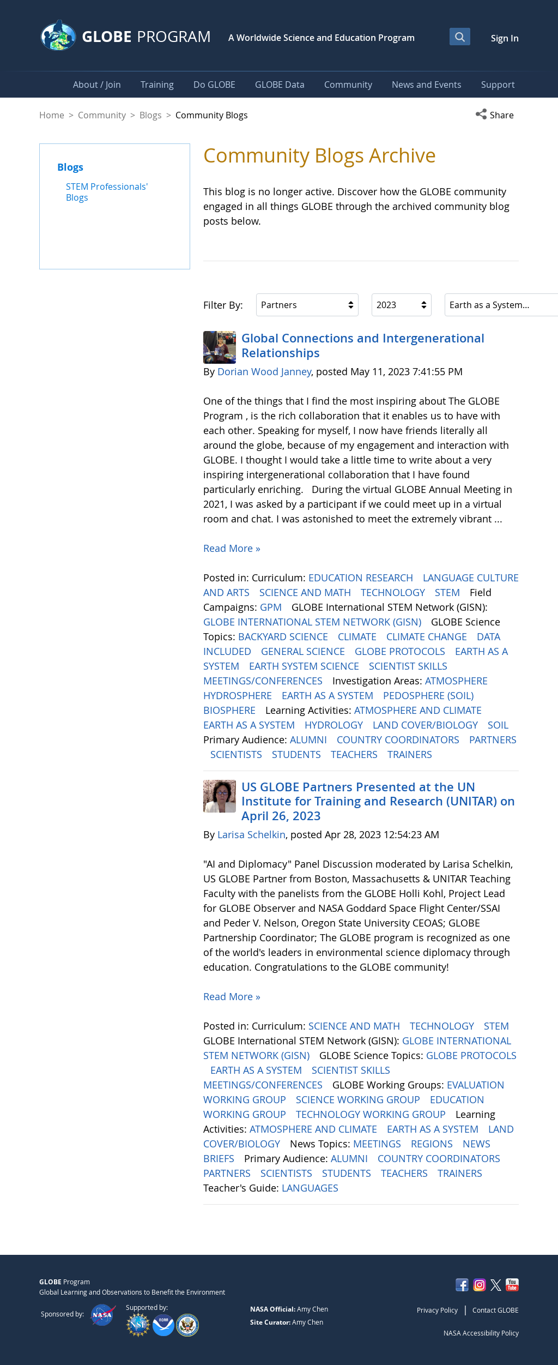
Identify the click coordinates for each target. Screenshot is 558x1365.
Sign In (505, 38)
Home (51, 115)
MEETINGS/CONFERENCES (264, 680)
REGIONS (433, 1143)
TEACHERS (355, 754)
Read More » (231, 548)
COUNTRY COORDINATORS (399, 739)
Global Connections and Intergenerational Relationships (362, 345)
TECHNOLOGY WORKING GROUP (372, 1114)
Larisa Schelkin (251, 834)
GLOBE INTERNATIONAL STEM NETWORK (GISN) (313, 621)
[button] (497, 115)
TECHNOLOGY (394, 592)
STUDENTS (298, 754)
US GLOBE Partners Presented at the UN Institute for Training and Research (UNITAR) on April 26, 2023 (378, 801)
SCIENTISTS (237, 754)
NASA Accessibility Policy (481, 1332)
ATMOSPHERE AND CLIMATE (419, 710)
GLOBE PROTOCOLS (401, 651)
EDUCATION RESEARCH (362, 577)
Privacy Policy (437, 1310)
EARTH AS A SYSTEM (329, 695)
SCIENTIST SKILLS (409, 665)
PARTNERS (493, 739)
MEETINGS (378, 1143)
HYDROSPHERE (239, 695)
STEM (449, 592)
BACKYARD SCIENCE (284, 636)
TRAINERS (411, 754)
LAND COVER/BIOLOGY (427, 724)
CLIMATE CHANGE (428, 636)
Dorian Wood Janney (264, 371)
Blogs (151, 115)
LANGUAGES (311, 1187)
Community (102, 115)
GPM (272, 607)
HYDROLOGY (335, 724)
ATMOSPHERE (457, 680)
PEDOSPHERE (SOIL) (429, 695)
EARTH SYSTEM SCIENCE (305, 665)
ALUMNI (310, 739)
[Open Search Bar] (460, 36)
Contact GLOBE (495, 1310)
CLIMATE (358, 636)
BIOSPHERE (230, 710)
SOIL (499, 724)
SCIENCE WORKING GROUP (359, 1099)
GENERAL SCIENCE (304, 651)
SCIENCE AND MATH (306, 592)
